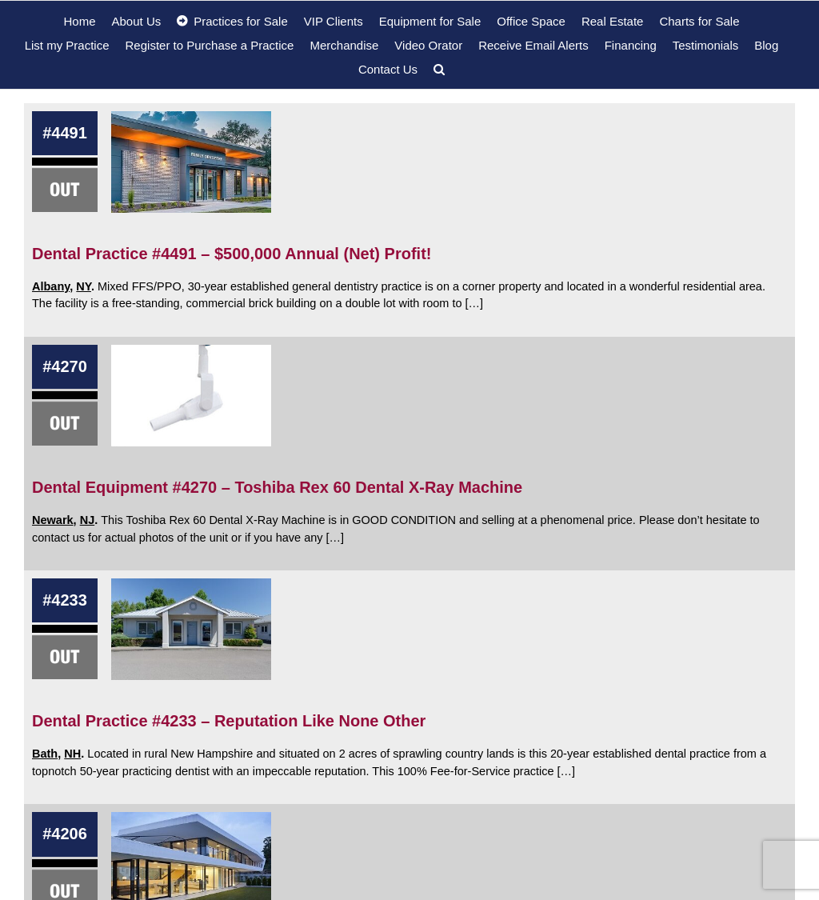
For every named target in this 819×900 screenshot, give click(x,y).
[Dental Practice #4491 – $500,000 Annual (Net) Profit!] (191, 162)
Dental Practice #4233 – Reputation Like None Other (228, 721)
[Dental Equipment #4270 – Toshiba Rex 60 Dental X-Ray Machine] (191, 395)
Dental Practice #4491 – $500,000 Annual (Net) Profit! (231, 253)
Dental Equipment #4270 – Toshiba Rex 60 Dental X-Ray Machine (277, 487)
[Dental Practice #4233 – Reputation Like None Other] (191, 629)
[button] (439, 69)
